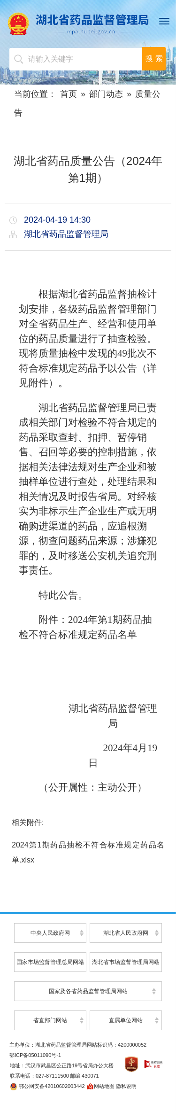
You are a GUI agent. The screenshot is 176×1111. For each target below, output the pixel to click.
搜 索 (153, 58)
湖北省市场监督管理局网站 (126, 962)
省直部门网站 (50, 1020)
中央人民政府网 (50, 933)
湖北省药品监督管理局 (88, 23)
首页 (68, 94)
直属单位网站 (126, 1020)
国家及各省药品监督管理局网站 (88, 991)
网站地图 (100, 1086)
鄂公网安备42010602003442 (47, 1086)
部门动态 (106, 94)
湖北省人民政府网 (125, 933)
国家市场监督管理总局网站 (50, 962)
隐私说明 (126, 1086)
